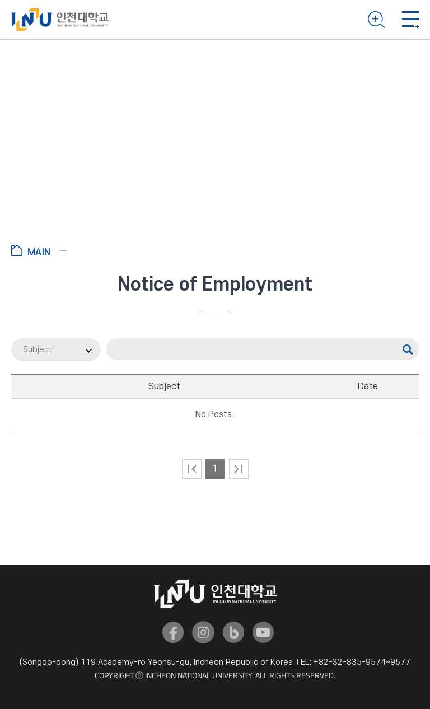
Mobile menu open (410, 19)
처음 (192, 469)
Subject (37, 349)
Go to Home (39, 250)
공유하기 (403, 252)
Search (376, 19)
